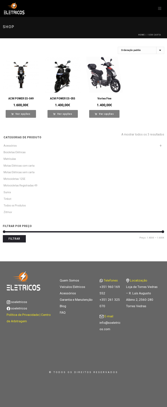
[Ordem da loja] (141, 50)
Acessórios (10, 145)
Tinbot (7, 198)
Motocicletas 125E (14, 178)
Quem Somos (69, 280)
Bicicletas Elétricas (15, 152)
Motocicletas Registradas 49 (20, 185)
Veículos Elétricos (72, 287)
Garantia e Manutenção (76, 300)
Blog (63, 306)
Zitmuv (8, 212)
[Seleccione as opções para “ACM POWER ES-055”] (62, 114)
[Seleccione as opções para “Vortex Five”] (104, 114)
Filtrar (14, 238)
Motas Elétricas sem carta (19, 172)
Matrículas (10, 158)
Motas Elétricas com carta (19, 165)
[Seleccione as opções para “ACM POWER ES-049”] (21, 114)
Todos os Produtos (15, 205)
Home (141, 35)
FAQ (63, 312)
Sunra (7, 192)
